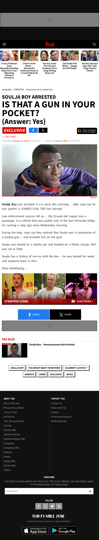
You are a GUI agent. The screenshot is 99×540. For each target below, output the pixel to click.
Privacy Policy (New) (14, 408)
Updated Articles (12, 434)
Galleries (8, 452)
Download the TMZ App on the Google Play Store (63, 531)
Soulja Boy (16, 367)
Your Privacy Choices (14, 421)
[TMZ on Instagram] (59, 506)
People (7, 456)
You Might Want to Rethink (44, 367)
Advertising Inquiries (61, 416)
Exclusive (56, 374)
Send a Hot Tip (58, 408)
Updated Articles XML (14, 439)
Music (69, 374)
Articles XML (10, 430)
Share (34, 315)
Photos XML (10, 465)
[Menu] (4, 44)
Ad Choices (9, 416)
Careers (55, 412)
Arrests (29, 374)
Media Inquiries (58, 421)
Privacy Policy (43, 484)
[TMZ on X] (45, 506)
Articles (7, 425)
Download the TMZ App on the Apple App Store (35, 531)
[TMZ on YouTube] (52, 506)
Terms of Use (10, 412)
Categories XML (11, 448)
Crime (42, 374)
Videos (7, 470)
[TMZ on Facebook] (38, 506)
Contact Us (56, 403)
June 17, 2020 (61, 140)
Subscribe (90, 491)
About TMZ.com (12, 403)
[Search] (94, 44)
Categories (9, 443)
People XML (10, 461)
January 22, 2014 (20, 140)
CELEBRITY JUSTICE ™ (76, 367)
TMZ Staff (10, 136)
